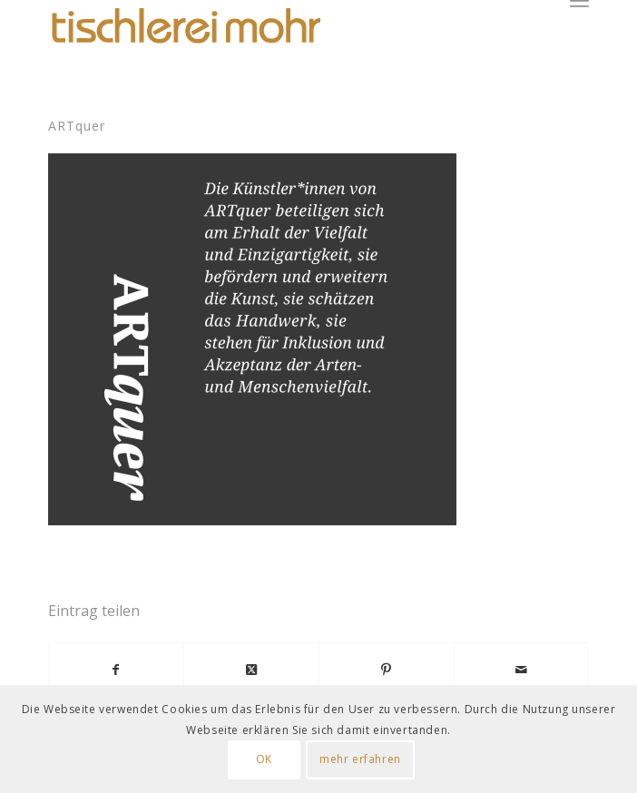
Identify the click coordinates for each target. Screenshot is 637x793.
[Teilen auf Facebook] (116, 669)
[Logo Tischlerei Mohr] (184, 27)
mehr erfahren (360, 759)
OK (264, 759)
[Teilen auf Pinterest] (386, 669)
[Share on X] (251, 669)
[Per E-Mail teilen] (522, 669)
